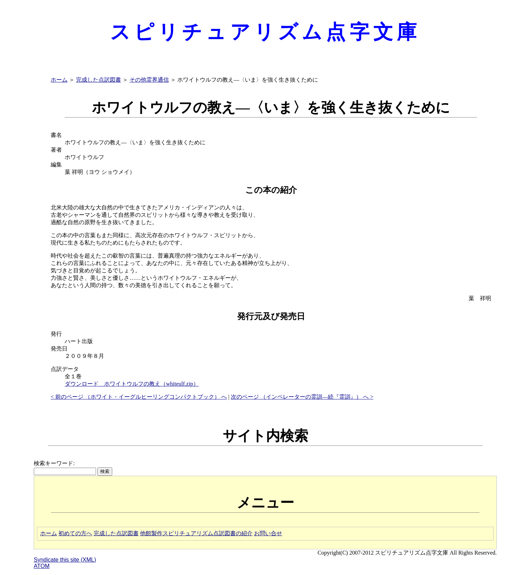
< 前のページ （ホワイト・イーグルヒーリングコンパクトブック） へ (139, 397)
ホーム (59, 80)
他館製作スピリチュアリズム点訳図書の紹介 (196, 533)
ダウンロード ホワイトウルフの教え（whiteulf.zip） (132, 384)
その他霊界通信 (149, 80)
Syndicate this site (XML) (65, 560)
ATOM (42, 566)
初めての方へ (75, 533)
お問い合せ (268, 533)
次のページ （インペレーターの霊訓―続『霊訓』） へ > (302, 397)
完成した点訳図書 (98, 80)
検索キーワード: (54, 463)
